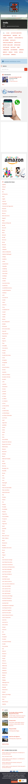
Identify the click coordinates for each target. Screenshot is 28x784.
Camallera (4, 259)
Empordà (4, 331)
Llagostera (4, 422)
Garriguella (4, 362)
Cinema (4, 37)
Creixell (3, 312)
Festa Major (6, 47)
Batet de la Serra (6, 215)
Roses (3, 550)
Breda (3, 242)
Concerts (10, 37)
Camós (3, 261)
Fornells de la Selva (6, 355)
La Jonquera (4, 401)
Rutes (22, 717)
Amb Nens (15, 35)
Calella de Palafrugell (6, 254)
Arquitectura (18, 715)
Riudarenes (4, 543)
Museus (10, 52)
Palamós (4, 485)
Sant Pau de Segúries (6, 610)
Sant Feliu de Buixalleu (7, 569)
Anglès (3, 199)
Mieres (3, 456)
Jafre (3, 381)
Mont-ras (4, 466)
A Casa (7, 33)
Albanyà (4, 187)
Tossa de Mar (5, 646)
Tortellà (3, 644)
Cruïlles (3, 316)
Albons (3, 189)
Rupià (3, 552)
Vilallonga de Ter (5, 682)
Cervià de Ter (5, 297)
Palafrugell (4, 482)
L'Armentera (4, 386)
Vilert (3, 699)
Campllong (4, 268)
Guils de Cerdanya (6, 374)
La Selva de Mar (5, 405)
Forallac (4, 353)
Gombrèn (4, 372)
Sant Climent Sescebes (7, 562)
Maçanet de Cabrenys (7, 442)
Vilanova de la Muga (6, 694)
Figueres (4, 340)
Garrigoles (4, 360)
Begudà (4, 218)
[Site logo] (14, 7)
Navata (3, 473)
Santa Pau (4, 620)
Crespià (4, 314)
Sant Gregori (5, 576)
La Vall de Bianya (5, 413)
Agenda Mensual (7, 35)
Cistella (3, 300)
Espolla (3, 338)
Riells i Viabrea (5, 538)
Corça (3, 307)
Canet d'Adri (4, 273)
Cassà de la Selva (6, 283)
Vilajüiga (4, 680)
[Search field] (14, 69)
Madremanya (5, 446)
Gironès (4, 369)
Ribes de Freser (5, 535)
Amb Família (12, 715)
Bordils (3, 237)
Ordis (3, 478)
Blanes (3, 230)
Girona (3, 365)
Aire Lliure (12, 722)
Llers (3, 434)
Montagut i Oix (5, 468)
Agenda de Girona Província (13, 26)
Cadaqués (4, 249)
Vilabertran (4, 665)
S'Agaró (4, 555)
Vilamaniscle (4, 689)
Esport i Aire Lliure (8, 45)
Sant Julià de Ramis (6, 593)
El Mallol (4, 324)
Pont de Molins (5, 516)
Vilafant (3, 677)
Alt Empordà (12, 731)
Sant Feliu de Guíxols (6, 571)
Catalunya (4, 292)
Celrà (3, 295)
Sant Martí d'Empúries (7, 598)
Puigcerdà (4, 523)
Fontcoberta (5, 348)
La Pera (3, 403)
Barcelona (4, 211)
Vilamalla (4, 687)
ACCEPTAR (14, 781)
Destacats (12, 40)
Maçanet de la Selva (6, 444)
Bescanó (4, 227)
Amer (3, 196)
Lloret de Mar (5, 439)
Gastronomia (14, 49)
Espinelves (4, 336)
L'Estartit (4, 391)
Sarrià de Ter (5, 622)
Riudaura (4, 545)
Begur (3, 220)
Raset (3, 533)
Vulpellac (4, 704)
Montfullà (4, 470)
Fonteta (4, 350)
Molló (3, 461)
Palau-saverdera (5, 490)
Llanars (3, 427)
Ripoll (3, 540)
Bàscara (4, 213)
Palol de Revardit (6, 492)
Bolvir (3, 232)
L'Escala (4, 389)
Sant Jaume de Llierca (7, 581)
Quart (3, 526)
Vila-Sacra (4, 663)
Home (4, 26)
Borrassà (4, 239)
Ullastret (4, 651)
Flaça (3, 343)
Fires (18, 47)
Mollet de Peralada (6, 458)
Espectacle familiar (8, 42)
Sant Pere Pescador (6, 612)
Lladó (3, 420)
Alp (3, 191)
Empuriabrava (5, 333)
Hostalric (4, 379)
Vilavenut (4, 697)
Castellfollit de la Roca (7, 288)
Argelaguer (4, 203)
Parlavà (3, 499)
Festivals (13, 47)
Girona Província (5, 367)
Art (20, 35)
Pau (3, 502)
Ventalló (4, 656)
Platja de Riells (12, 728)
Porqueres (4, 519)
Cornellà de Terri (5, 309)
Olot (3, 475)
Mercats (5, 52)
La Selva (19, 717)
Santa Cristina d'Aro (6, 617)
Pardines (4, 497)
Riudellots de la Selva (6, 547)
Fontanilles (4, 345)
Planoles (4, 511)
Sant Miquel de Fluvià (6, 608)
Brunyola (4, 244)
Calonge (4, 256)
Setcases (4, 629)
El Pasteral (4, 326)
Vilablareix (4, 668)
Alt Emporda (4, 194)
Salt (3, 557)
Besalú (3, 225)
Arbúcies (4, 201)
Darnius (3, 319)
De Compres (6, 40)
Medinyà (4, 454)
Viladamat (4, 670)
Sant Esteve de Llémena (7, 564)
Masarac (4, 449)
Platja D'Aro (4, 514)
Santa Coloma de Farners (7, 615)
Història (15, 717)
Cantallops (4, 276)
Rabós (3, 531)
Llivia (3, 437)
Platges (17, 731)
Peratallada (4, 509)
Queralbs (4, 528)
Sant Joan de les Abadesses (8, 583)
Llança (3, 429)
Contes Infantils (18, 37)
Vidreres (4, 660)
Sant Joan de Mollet (6, 586)
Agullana (4, 184)
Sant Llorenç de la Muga (7, 595)
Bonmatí (4, 235)
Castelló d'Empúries (6, 290)
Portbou (4, 521)
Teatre (15, 52)
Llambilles (4, 425)
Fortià (3, 357)
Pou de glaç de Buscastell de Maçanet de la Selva (16, 713)
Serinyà (3, 627)
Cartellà (4, 280)
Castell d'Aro (5, 285)
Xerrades (13, 54)
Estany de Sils (12, 720)
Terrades (4, 639)
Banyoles (4, 208)
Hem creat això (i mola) (7, 756)
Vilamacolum (5, 684)
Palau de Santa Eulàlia (6, 487)
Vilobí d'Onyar (5, 701)
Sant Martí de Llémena (7, 600)
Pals (3, 494)
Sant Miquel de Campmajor (8, 605)
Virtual (21, 52)
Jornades (21, 49)
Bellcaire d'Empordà (6, 223)
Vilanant (4, 692)
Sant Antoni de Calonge (7, 559)
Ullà (3, 648)
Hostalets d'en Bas (6, 377)
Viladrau (4, 675)
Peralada (4, 506)
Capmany (4, 278)
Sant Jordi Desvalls (6, 591)
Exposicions (17, 45)
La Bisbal (4, 393)
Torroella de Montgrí (6, 641)
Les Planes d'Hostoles (7, 415)
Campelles (4, 266)
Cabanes (4, 247)
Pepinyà (4, 504)
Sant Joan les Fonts (6, 588)
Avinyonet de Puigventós (7, 206)
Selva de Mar (5, 624)
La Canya (4, 396)
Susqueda (4, 636)
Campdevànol (5, 263)
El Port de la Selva (6, 328)
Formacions (6, 49)
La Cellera (4, 398)
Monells (4, 463)
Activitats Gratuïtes (16, 33)
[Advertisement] (13, 137)
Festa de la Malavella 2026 (15, 77)
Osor (3, 480)
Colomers (4, 304)
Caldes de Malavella (14, 81)
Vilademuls (4, 672)
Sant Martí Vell (5, 603)
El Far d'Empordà (5, 321)
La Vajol (3, 408)
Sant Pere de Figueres (14, 736)
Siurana (3, 634)
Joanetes (4, 384)
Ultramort (4, 653)
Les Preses (4, 417)
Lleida (3, 432)
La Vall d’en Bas (5, 410)
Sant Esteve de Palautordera (8, 567)
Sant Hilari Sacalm (6, 579)
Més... (3, 84)
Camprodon (4, 271)
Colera (3, 302)
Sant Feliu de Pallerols (7, 574)
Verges (3, 658)
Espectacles (17, 42)
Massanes (4, 451)
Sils (3, 632)
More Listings (5, 744)
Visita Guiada (6, 54)
